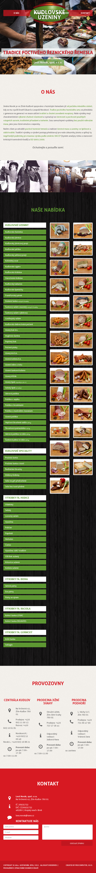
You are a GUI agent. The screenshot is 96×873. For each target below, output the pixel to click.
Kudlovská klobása (13, 272)
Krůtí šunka (10, 639)
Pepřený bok (10, 341)
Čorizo (8, 545)
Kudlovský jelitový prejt (15, 255)
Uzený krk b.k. (11, 353)
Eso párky (9, 591)
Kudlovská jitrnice (13, 238)
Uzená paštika (11, 416)
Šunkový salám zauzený (21, 307)
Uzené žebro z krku (13, 365)
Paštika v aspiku (12, 399)
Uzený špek (15, 382)
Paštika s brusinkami (14, 405)
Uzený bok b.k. (11, 330)
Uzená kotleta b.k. (13, 359)
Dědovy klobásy (12, 475)
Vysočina (9, 522)
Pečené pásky (11, 347)
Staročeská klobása (14, 278)
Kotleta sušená (11, 568)
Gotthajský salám (13, 318)
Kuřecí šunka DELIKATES (15, 621)
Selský (8, 510)
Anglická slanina (12, 336)
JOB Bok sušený (12, 556)
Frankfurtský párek (13, 295)
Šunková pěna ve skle (17, 440)
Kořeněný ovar (11, 261)
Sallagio (9, 645)
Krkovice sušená (12, 562)
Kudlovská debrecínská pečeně (19, 324)
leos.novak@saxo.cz (25, 815)
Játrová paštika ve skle (17, 434)
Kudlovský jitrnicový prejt (16, 243)
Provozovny (63, 13)
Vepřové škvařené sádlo (18, 422)
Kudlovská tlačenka (14, 232)
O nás (16, 13)
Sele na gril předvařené (15, 481)
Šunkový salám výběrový (16, 313)
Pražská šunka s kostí (14, 463)
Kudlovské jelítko (13, 249)
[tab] (24, 232)
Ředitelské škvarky (13, 469)
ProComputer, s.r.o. (84, 865)
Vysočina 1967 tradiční (15, 550)
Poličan (8, 527)
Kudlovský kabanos (13, 284)
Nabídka (39, 13)
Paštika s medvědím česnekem (19, 411)
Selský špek (13, 388)
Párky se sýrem (12, 597)
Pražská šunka (11, 458)
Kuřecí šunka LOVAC (14, 615)
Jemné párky (10, 586)
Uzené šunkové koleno (15, 370)
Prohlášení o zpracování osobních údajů (20, 868)
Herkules (9, 539)
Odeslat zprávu (77, 843)
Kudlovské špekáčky (14, 289)
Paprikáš (9, 533)
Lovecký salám (11, 516)
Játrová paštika (12, 393)
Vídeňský (9, 504)
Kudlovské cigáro (12, 266)
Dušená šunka (17, 301)
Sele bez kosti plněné (14, 486)
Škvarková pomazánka (17, 428)
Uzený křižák (10, 376)
